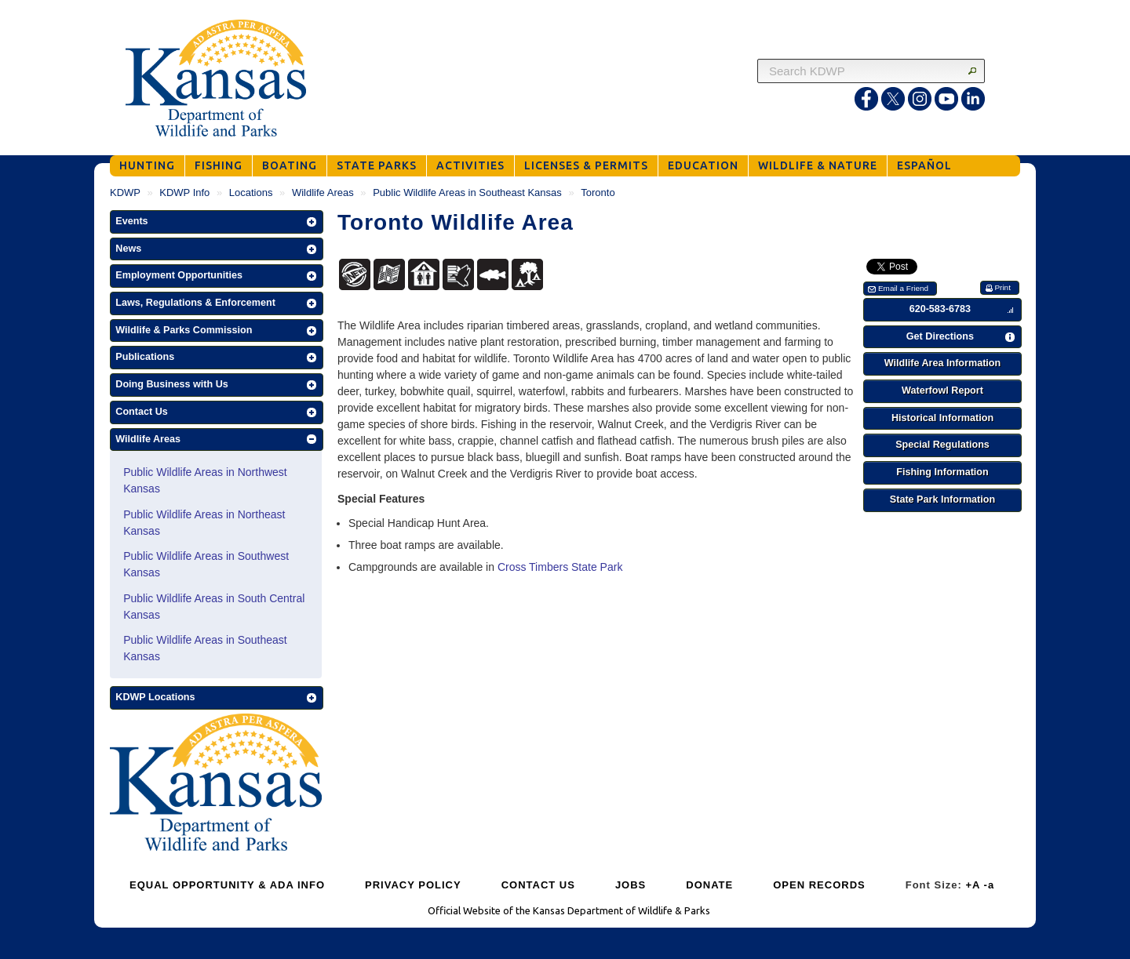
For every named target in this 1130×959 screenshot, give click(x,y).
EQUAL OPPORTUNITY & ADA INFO (227, 885)
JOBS (630, 885)
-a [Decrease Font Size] (989, 885)
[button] (216, 222)
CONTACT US (538, 885)
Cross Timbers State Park (560, 567)
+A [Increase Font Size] (972, 885)
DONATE (709, 885)
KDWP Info (184, 192)
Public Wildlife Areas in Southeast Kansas (467, 192)
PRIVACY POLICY (413, 885)
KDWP (125, 192)
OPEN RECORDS (819, 885)
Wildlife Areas (323, 192)
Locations (251, 192)
